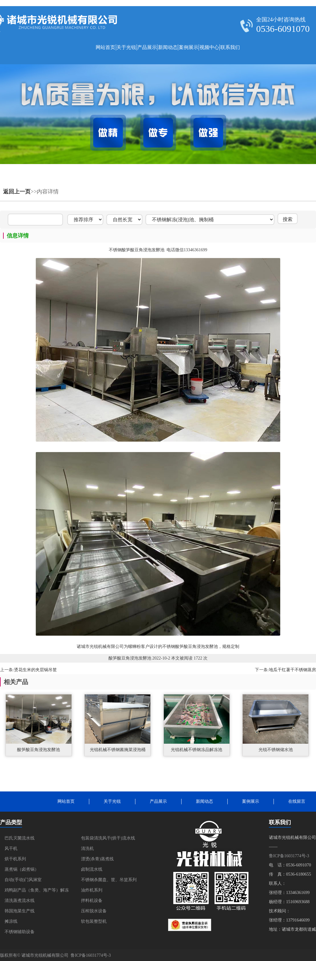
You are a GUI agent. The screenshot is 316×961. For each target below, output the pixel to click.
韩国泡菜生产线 (20, 911)
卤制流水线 (91, 869)
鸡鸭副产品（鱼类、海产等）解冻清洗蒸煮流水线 (37, 895)
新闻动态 (168, 47)
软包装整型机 (94, 921)
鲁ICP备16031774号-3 (289, 856)
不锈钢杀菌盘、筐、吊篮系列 (109, 879)
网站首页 (105, 47)
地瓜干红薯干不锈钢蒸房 (292, 669)
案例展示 (188, 47)
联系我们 (230, 47)
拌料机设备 (91, 900)
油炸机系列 (91, 890)
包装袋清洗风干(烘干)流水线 (108, 838)
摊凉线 (11, 921)
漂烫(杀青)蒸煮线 (97, 859)
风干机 (11, 848)
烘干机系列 (15, 859)
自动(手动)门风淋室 (23, 879)
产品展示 (147, 47)
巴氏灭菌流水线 (20, 838)
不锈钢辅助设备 (20, 931)
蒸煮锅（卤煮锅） (22, 869)
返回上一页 (17, 192)
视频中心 (209, 47)
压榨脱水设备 (94, 911)
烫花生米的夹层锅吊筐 (35, 669)
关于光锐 (126, 47)
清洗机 (87, 848)
